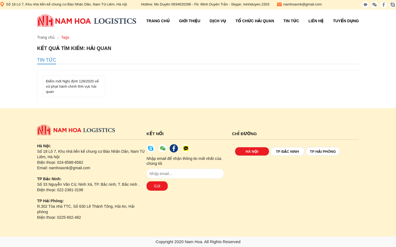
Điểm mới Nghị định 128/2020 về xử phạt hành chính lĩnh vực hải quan (72, 86)
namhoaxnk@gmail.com (299, 4)
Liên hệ (316, 21)
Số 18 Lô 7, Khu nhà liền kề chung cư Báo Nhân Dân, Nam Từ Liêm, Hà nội (63, 4)
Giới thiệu (189, 21)
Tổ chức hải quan (254, 21)
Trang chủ (158, 21)
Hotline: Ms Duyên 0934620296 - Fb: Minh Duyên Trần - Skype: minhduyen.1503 (205, 4)
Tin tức (291, 21)
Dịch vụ (218, 21)
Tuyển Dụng (346, 21)
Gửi (157, 186)
